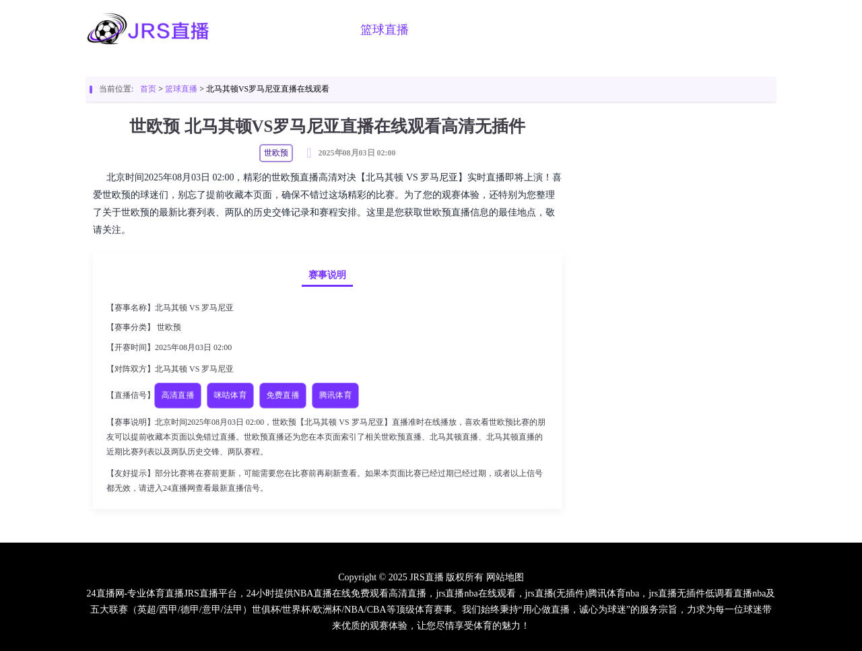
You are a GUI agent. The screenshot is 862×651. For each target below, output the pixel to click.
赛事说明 (327, 275)
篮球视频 (522, 29)
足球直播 (316, 29)
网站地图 (505, 577)
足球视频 (453, 29)
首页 (259, 29)
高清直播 (177, 395)
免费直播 (282, 395)
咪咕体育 (230, 395)
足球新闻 (590, 29)
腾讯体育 (335, 395)
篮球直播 (384, 29)
